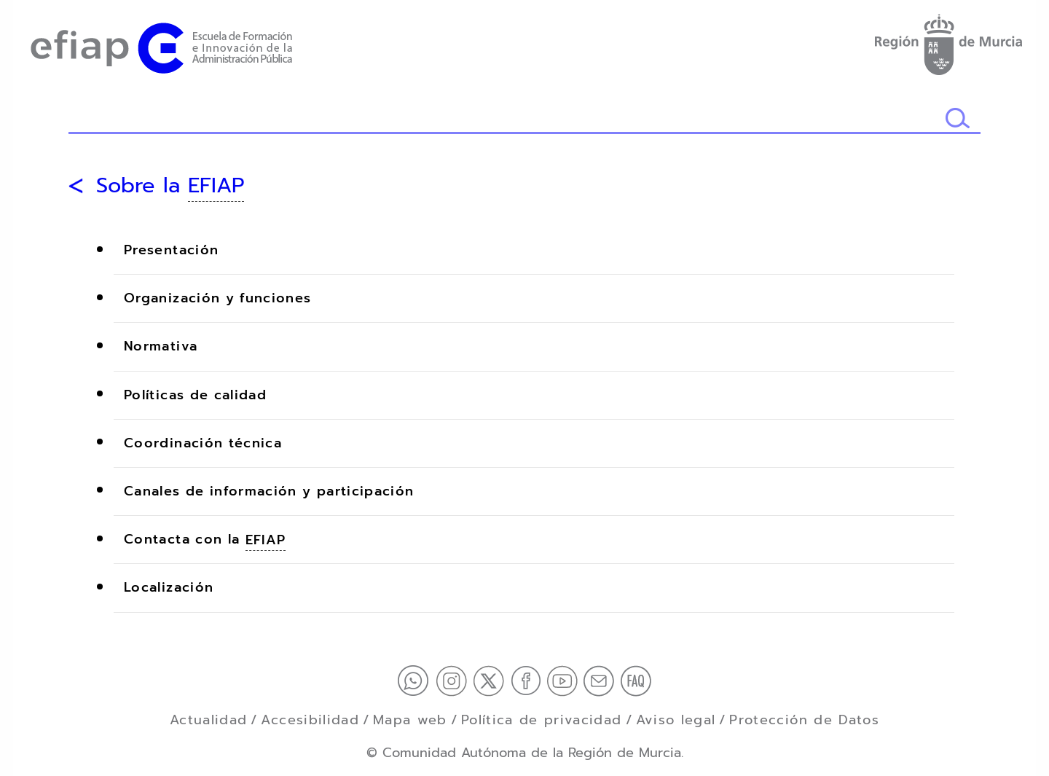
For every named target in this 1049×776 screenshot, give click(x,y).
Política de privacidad (541, 720)
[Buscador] (506, 119)
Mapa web (410, 720)
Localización (168, 588)
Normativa (160, 347)
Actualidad (209, 720)
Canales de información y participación (269, 491)
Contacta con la (205, 540)
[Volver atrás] (75, 186)
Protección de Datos (804, 720)
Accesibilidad (310, 720)
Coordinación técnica (203, 443)
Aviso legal (676, 720)
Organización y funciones (217, 299)
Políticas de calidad (195, 395)
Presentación (171, 250)
